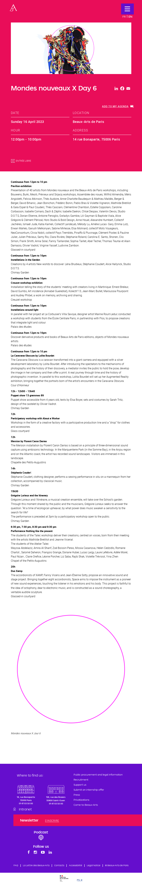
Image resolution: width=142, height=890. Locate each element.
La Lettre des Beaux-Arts (49, 866)
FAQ (27, 866)
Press (77, 794)
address (80, 130)
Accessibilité (91, 866)
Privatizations (81, 799)
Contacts (73, 866)
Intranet (26, 809)
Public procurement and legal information (98, 774)
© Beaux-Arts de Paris (71, 871)
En (130, 16)
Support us (80, 784)
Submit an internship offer (89, 789)
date (15, 113)
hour (15, 130)
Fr (124, 16)
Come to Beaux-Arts (86, 804)
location (81, 113)
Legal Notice (110, 866)
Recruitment (81, 779)
